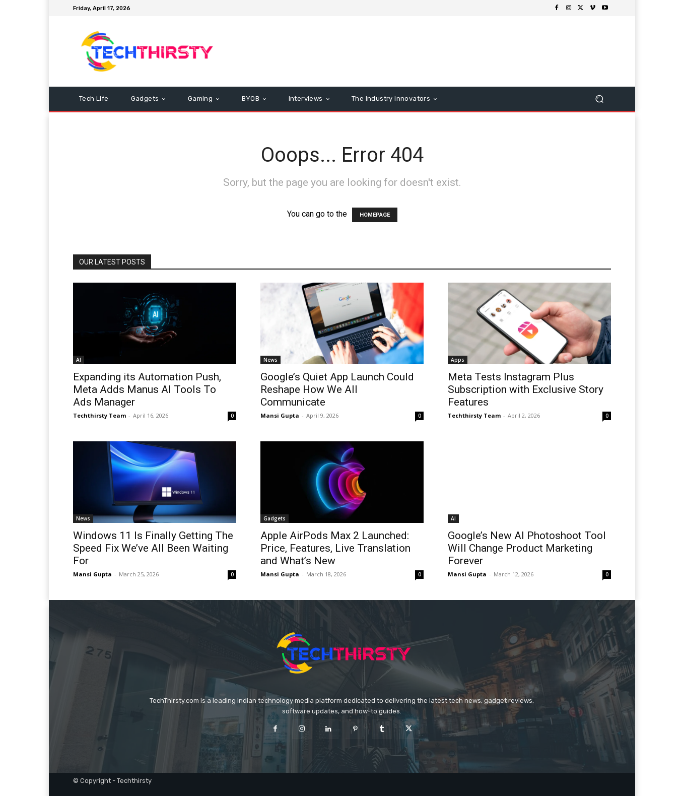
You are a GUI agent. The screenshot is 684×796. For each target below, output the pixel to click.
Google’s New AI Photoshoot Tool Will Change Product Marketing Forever (527, 548)
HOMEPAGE (375, 215)
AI (78, 359)
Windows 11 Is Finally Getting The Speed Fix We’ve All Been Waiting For (153, 548)
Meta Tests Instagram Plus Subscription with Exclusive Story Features (525, 389)
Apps (457, 359)
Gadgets (274, 518)
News (270, 359)
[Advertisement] (426, 51)
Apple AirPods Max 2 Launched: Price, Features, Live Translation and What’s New (335, 548)
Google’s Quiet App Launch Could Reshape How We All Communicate (337, 389)
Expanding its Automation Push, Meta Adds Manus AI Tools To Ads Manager (147, 389)
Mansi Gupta (279, 415)
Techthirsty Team (99, 415)
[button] (599, 99)
